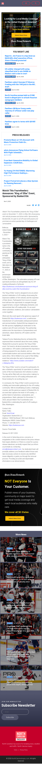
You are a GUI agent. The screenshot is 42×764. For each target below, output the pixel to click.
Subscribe (10, 717)
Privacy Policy (24, 750)
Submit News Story (21, 35)
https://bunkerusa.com (16, 425)
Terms (15, 750)
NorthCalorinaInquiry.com (20, 758)
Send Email (10, 413)
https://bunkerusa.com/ (18, 318)
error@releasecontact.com (11, 449)
